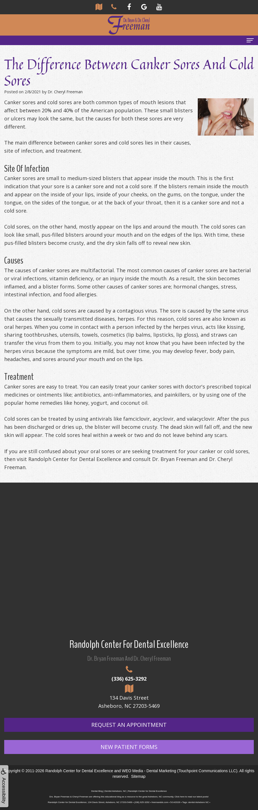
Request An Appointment (129, 724)
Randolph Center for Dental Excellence (79, 771)
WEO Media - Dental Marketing (149, 771)
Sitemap (138, 776)
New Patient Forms (129, 747)
